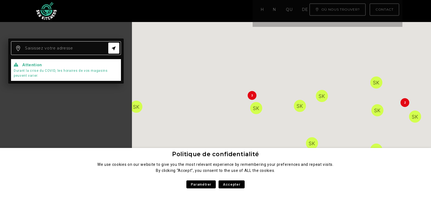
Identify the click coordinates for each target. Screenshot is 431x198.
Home (82, 11)
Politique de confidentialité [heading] (215, 154)
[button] (136, 107)
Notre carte (113, 11)
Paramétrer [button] (201, 184)
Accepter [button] (231, 184)
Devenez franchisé (216, 11)
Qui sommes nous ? (160, 11)
